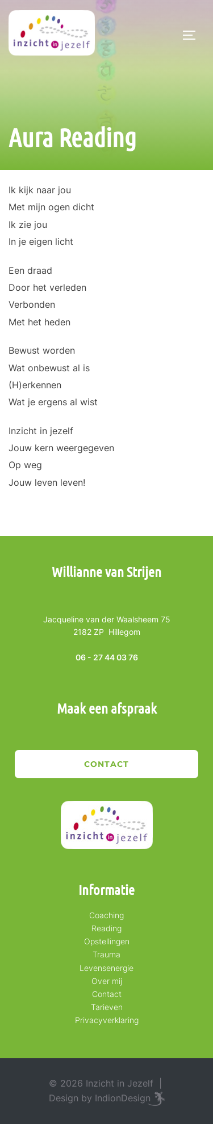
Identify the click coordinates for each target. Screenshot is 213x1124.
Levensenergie (106, 968)
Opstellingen (107, 941)
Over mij (106, 981)
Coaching (106, 915)
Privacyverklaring (107, 1020)
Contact (106, 764)
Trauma (106, 954)
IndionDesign (123, 1098)
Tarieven (107, 1007)
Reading (106, 928)
